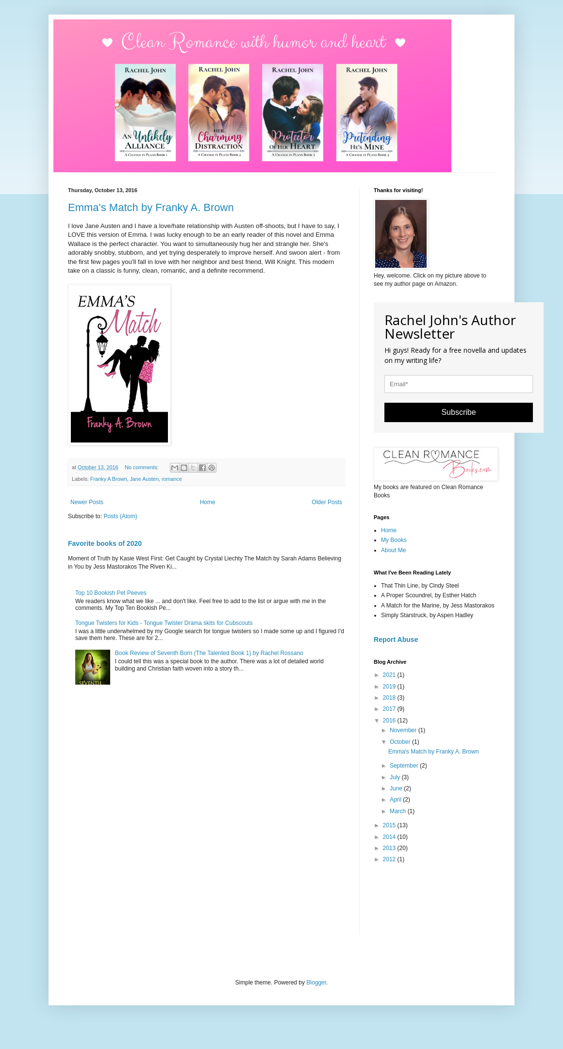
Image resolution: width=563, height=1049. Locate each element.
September (405, 765)
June (397, 788)
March (399, 811)
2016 (390, 720)
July (396, 777)
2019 (390, 686)
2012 (390, 859)
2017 (390, 708)
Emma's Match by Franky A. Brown (151, 207)
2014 (390, 837)
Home (207, 502)
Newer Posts (86, 502)
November (404, 730)
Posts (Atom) (120, 516)
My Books (394, 540)
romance (172, 479)
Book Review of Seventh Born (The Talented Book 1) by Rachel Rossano (209, 653)
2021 (390, 675)
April (396, 799)
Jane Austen (144, 479)
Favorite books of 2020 (105, 543)
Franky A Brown (108, 479)
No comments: (142, 467)
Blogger (316, 982)
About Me (393, 550)
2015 (390, 825)
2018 (390, 697)
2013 (390, 848)
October (401, 741)
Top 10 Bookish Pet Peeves (111, 593)
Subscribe (458, 412)
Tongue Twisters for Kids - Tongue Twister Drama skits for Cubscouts (163, 623)
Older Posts (327, 502)
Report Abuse (396, 639)
